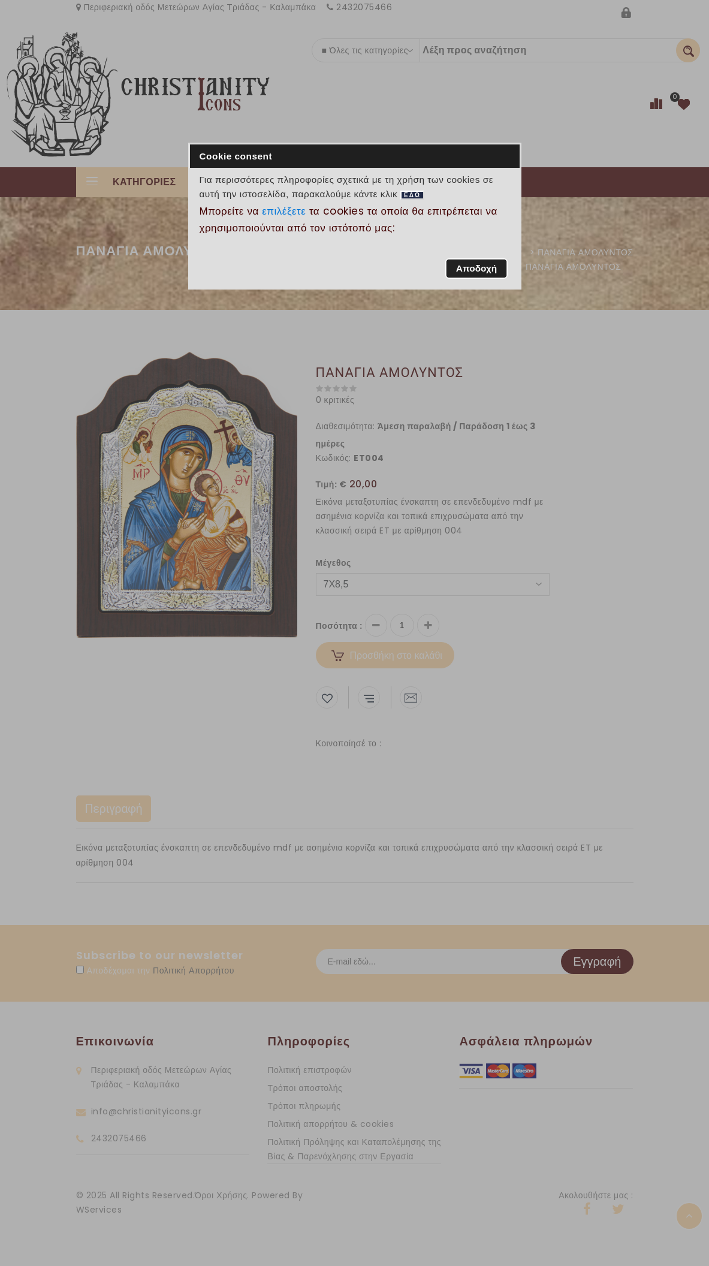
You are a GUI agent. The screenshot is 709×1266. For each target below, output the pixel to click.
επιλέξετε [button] (284, 211)
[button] (476, 268)
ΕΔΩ (412, 195)
